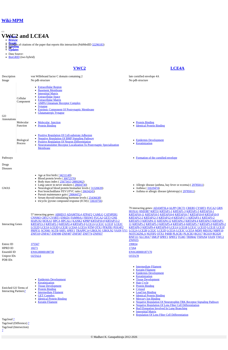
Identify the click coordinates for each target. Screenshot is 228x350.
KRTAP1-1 (166, 211)
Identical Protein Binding (150, 125)
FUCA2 (98, 217)
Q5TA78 (134, 255)
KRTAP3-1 (194, 217)
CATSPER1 (110, 214)
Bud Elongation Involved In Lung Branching (161, 308)
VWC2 (79, 68)
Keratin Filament (47, 301)
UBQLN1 (95, 230)
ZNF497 (67, 233)
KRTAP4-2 (178, 220)
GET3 (107, 217)
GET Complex (46, 295)
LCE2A (133, 230)
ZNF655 (134, 240)
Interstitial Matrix (48, 93)
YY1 (125, 230)
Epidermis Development (150, 140)
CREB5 (190, 208)
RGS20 (217, 233)
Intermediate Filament (50, 292)
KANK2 (77, 220)
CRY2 (45, 217)
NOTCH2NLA (137, 233)
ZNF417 (46, 233)
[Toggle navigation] (2, 31)
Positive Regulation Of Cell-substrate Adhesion (65, 135)
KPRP (86, 220)
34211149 (64, 175)
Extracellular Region (50, 87)
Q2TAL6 (36, 255)
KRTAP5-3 (152, 224)
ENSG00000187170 (140, 251)
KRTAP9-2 (219, 224)
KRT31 (154, 211)
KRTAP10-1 (207, 211)
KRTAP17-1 (180, 217)
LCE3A (44, 227)
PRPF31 (35, 230)
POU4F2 (118, 227)
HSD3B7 (144, 211)
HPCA (56, 220)
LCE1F (109, 224)
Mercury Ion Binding (148, 298)
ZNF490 (56, 233)
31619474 (153, 188)
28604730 (80, 184)
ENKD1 (65, 217)
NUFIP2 (151, 233)
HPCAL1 (66, 220)
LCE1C (99, 224)
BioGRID (14, 57)
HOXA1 (47, 220)
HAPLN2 (36, 220)
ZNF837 (98, 233)
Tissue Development (49, 285)
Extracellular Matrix (49, 99)
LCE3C (180, 230)
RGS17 (198, 233)
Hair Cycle (142, 282)
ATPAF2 (87, 214)
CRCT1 (181, 208)
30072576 (69, 178)
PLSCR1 (178, 233)
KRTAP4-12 (164, 220)
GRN (220, 208)
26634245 (88, 191)
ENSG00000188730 (42, 251)
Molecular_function (49, 122)
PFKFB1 (108, 227)
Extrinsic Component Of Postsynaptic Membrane (66, 109)
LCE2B (142, 230)
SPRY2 (173, 236)
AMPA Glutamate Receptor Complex (59, 103)
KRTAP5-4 (165, 224)
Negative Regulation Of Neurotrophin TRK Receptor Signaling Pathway (177, 301)
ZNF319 (35, 233)
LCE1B (183, 227)
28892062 (77, 181)
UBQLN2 (107, 230)
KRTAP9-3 (135, 227)
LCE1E (211, 227)
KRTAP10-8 (97, 220)
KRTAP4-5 (205, 220)
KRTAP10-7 (182, 214)
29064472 (75, 194)
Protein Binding (47, 125)
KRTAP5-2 (138, 224)
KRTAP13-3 (38, 224)
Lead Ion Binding (146, 292)
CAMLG (98, 214)
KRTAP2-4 (65, 224)
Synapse (42, 106)
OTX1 (98, 227)
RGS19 (207, 233)
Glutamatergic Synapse (51, 112)
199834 (133, 244)
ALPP (172, 208)
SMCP (155, 236)
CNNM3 (36, 217)
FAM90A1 (77, 217)
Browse (13, 39)
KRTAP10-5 (152, 214)
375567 (35, 244)
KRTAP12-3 (151, 217)
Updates (14, 49)
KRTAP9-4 (148, 227)
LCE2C (118, 224)
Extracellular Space (49, 96)
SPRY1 (71, 230)
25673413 (65, 181)
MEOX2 (208, 230)
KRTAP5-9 (79, 224)
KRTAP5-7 (192, 224)
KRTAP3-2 (208, 217)
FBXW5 (88, 217)
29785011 (197, 184)
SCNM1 (45, 230)
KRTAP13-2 (112, 220)
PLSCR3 (188, 233)
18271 (34, 248)
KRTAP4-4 (191, 220)
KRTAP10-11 (136, 214)
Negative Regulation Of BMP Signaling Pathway (66, 138)
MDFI (198, 230)
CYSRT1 (54, 217)
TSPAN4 (202, 236)
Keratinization (144, 143)
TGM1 (182, 236)
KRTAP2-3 (52, 224)
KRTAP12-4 (166, 217)
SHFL (62, 230)
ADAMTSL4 (74, 214)
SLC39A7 (145, 236)
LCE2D (35, 227)
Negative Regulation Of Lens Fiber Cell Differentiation (167, 305)
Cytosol (140, 289)
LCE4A (177, 68)
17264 (132, 248)
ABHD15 (60, 214)
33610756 (95, 200)
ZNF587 (77, 233)
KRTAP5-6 (179, 224)
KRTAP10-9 (212, 214)
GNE (114, 217)
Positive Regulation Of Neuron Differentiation (64, 141)
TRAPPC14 (82, 230)
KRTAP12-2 (136, 217)
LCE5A (82, 227)
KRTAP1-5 (192, 211)
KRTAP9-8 (162, 227)
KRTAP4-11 (149, 220)
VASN (117, 230)
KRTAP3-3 (135, 220)
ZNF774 (87, 233)
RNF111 (134, 236)
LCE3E (63, 227)
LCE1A (90, 224)
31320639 (96, 188)
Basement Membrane (50, 90)
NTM (90, 227)
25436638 (94, 197)
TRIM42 (191, 236)
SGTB (55, 230)
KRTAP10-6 (167, 214)
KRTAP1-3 (179, 211)
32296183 (97, 44)
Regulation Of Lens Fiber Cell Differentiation (162, 314)
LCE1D (202, 227)
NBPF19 (218, 230)
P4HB (168, 233)
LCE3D (54, 227)
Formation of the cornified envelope (156, 157)
